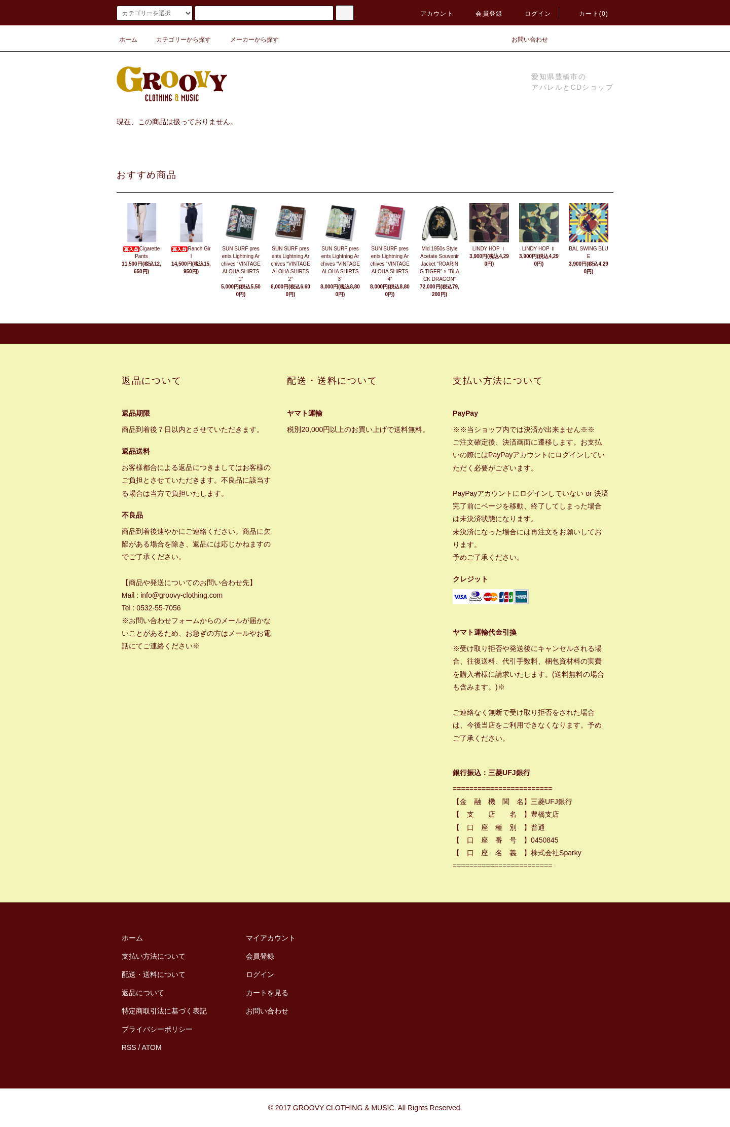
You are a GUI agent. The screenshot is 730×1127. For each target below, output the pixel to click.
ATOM (152, 1047)
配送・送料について (154, 974)
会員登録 (482, 13)
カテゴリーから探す (177, 39)
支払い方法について (154, 956)
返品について (143, 993)
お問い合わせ (523, 39)
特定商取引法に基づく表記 (164, 1011)
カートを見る (267, 993)
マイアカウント (271, 938)
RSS (129, 1047)
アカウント (431, 13)
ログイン (532, 13)
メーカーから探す (248, 39)
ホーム (128, 39)
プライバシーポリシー (157, 1029)
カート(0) (587, 13)
